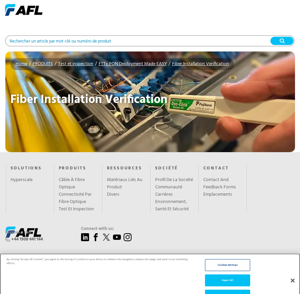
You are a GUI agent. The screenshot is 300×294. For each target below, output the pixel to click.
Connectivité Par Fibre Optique (75, 198)
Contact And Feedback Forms (219, 183)
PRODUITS (43, 64)
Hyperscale (22, 180)
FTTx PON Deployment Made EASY (133, 64)
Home (21, 64)
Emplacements (217, 194)
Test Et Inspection (76, 209)
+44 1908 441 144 (27, 239)
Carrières (164, 194)
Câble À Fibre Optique (72, 183)
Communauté (168, 187)
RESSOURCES (124, 168)
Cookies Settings (228, 275)
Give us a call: (19, 232)
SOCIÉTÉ (166, 168)
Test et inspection (75, 64)
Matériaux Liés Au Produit (125, 183)
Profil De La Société (174, 180)
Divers (113, 194)
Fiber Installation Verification (200, 64)
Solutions (26, 168)
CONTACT (216, 168)
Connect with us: (97, 229)
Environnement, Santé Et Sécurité (172, 205)
